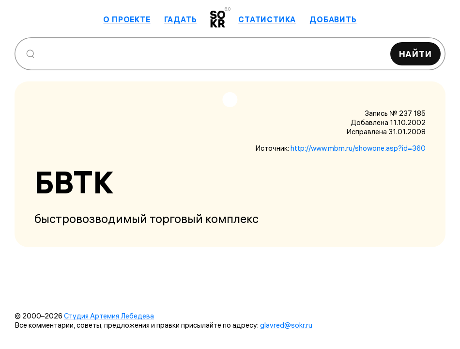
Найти (415, 54)
